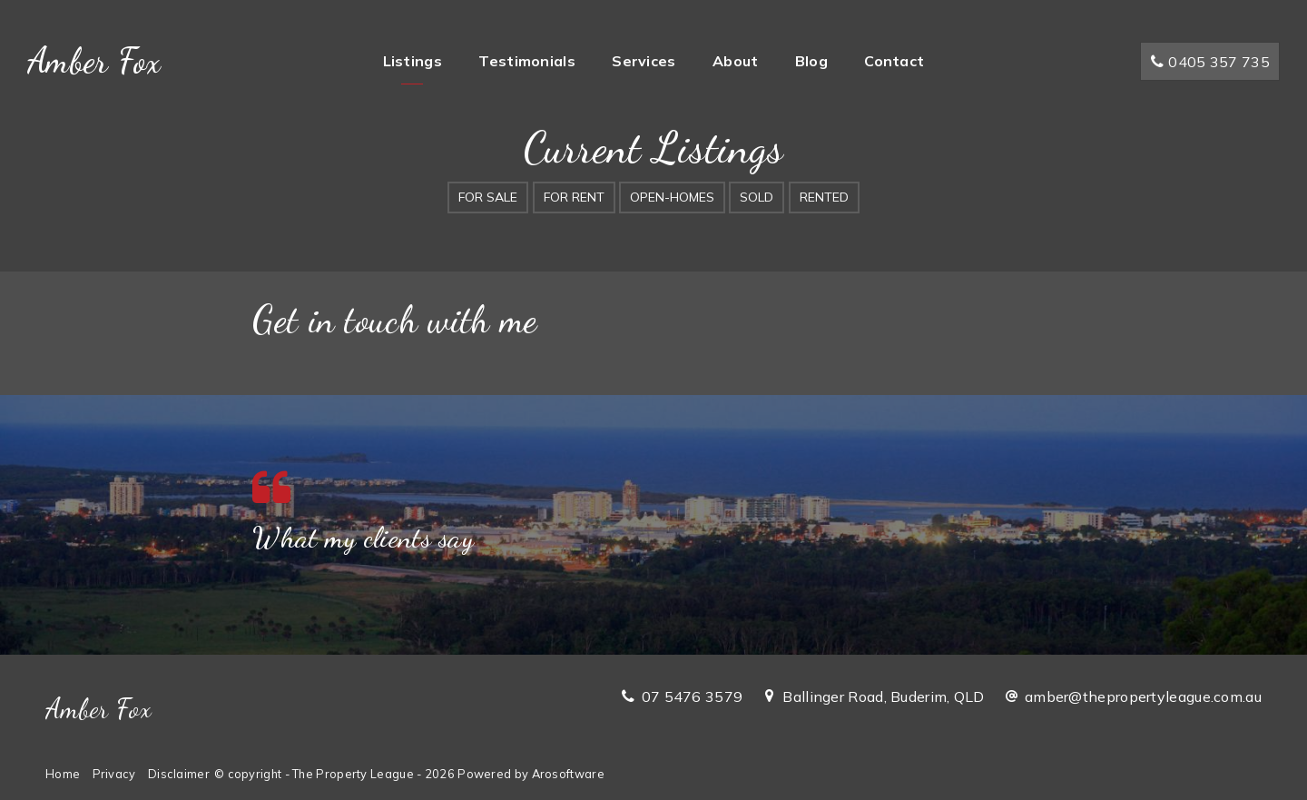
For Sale (487, 197)
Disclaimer (179, 773)
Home (62, 773)
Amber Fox (94, 61)
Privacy (114, 773)
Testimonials (526, 61)
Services (643, 61)
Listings (412, 61)
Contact (894, 61)
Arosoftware (568, 773)
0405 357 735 (1210, 62)
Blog (811, 61)
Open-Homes (672, 197)
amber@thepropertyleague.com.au (1143, 696)
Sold (756, 197)
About (735, 61)
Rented (824, 197)
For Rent (574, 197)
